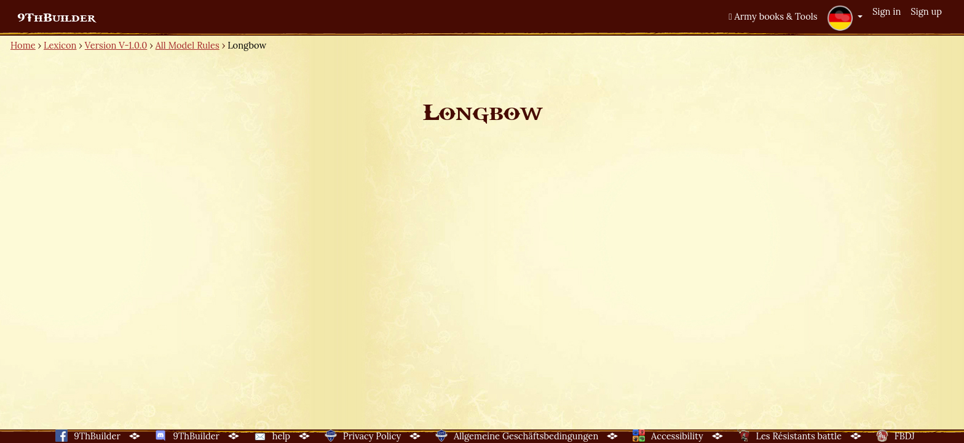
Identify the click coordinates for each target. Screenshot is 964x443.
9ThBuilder (56, 18)
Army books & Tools (773, 16)
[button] (844, 18)
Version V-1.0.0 (116, 45)
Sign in (886, 11)
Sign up (926, 11)
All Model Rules (187, 45)
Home (23, 45)
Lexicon (60, 45)
